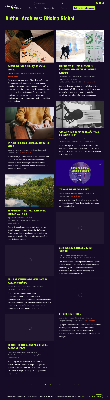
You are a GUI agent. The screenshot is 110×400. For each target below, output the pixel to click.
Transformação (76, 193)
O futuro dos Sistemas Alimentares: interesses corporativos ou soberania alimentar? (77, 69)
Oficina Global (59, 18)
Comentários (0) (89, 82)
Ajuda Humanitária (14, 287)
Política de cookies (87, 396)
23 (74, 384)
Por (27, 73)
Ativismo (11, 73)
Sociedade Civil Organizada (68, 79)
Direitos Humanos (89, 77)
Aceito (99, 396)
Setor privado (71, 255)
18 (59, 384)
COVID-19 (11, 150)
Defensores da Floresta (70, 314)
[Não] (107, 396)
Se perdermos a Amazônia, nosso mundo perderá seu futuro (27, 212)
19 (64, 384)
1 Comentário (13, 76)
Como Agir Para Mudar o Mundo (74, 189)
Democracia (62, 255)
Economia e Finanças (21, 150)
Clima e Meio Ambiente (75, 77)
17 (55, 384)
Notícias (16, 73)
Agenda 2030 (63, 77)
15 (45, 384)
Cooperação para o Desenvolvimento (71, 139)
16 (50, 384)
